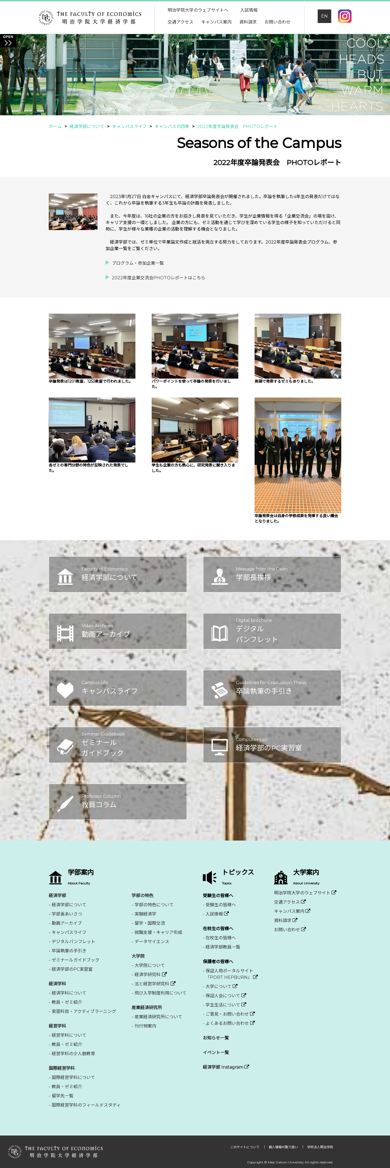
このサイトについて (245, 1147)
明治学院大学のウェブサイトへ (198, 10)
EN (324, 16)
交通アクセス (180, 22)
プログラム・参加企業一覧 (138, 263)
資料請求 (248, 22)
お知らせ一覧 (216, 1038)
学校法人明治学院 (320, 1147)
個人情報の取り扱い (284, 1147)
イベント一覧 (216, 1052)
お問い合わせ (278, 22)
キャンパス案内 (216, 22)
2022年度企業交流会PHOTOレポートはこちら (158, 277)
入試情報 (249, 10)
